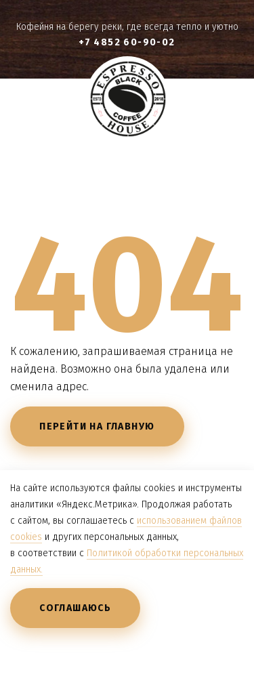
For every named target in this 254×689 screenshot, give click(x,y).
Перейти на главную (96, 426)
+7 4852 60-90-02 (127, 42)
